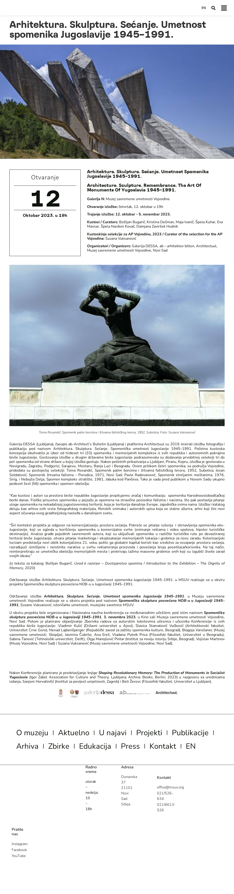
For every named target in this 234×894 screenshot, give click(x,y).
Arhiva (87, 749)
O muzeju (37, 733)
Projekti (178, 733)
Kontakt (67, 765)
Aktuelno (87, 733)
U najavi (134, 733)
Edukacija (169, 749)
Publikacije (40, 749)
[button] (213, 8)
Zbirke (124, 749)
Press (28, 765)
